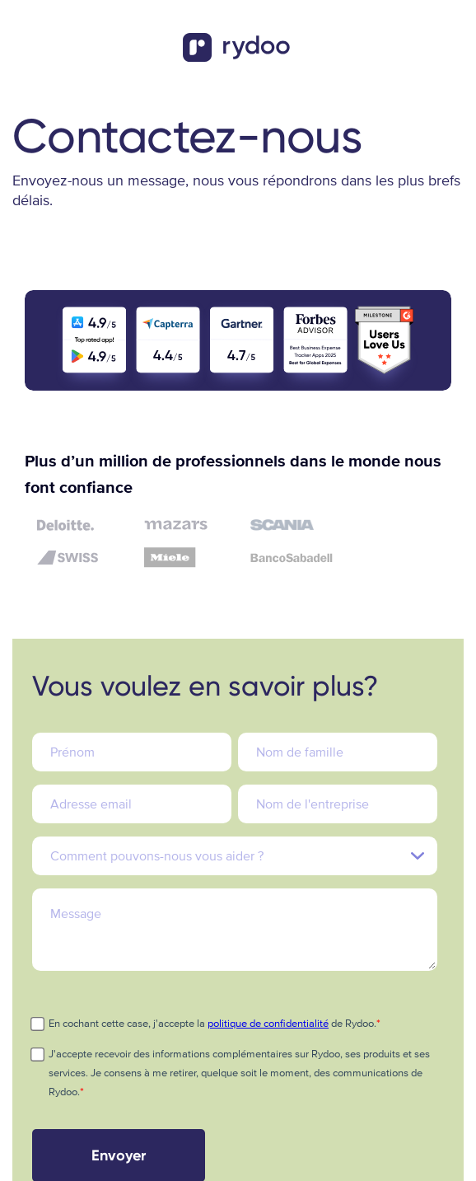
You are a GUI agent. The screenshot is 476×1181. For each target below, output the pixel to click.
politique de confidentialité (268, 1023)
